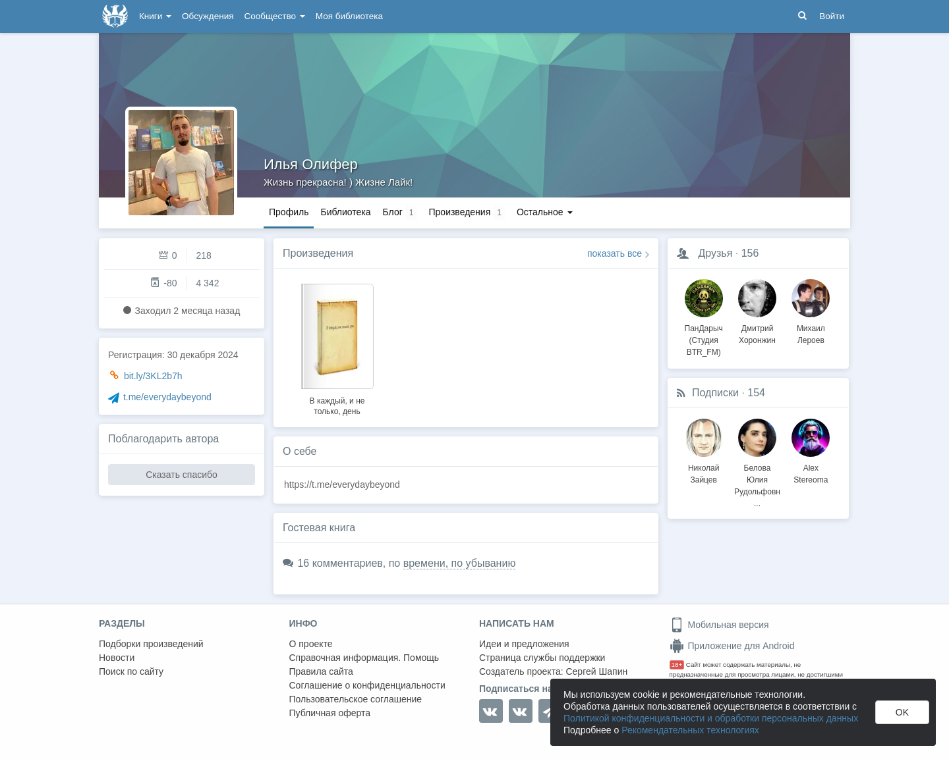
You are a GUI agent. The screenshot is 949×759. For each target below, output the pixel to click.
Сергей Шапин (596, 671)
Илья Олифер (311, 164)
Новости (116, 657)
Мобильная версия (719, 624)
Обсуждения (207, 16)
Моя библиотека (349, 16)
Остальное (545, 212)
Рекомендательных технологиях (690, 730)
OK (902, 712)
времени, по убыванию (459, 563)
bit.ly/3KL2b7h (153, 376)
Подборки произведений (151, 644)
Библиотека (345, 212)
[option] (337, 347)
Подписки (715, 392)
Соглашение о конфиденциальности (367, 685)
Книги (155, 16)
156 (750, 253)
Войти (831, 16)
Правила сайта (321, 671)
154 (756, 392)
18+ (677, 664)
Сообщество (274, 16)
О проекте (311, 644)
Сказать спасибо (181, 474)
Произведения (318, 253)
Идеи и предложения (524, 644)
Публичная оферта (330, 713)
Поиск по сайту (131, 671)
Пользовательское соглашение (355, 699)
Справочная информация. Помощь (364, 657)
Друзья (715, 253)
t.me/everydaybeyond (167, 397)
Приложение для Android (732, 646)
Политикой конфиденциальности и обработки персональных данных (710, 718)
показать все (614, 253)
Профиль (288, 212)
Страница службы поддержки (542, 657)
